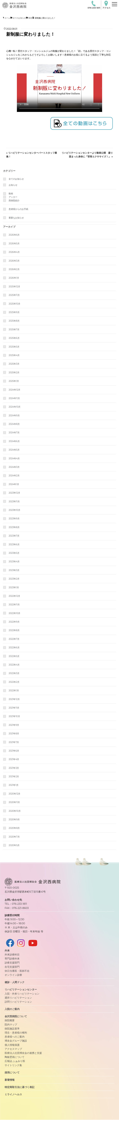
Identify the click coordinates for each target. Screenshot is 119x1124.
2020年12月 (14, 793)
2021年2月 (14, 776)
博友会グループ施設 (16, 1040)
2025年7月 (14, 329)
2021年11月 (14, 707)
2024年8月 (14, 424)
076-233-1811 (94, 5)
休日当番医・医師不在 (17, 970)
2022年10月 (14, 613)
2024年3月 (14, 467)
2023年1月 (14, 587)
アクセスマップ (13, 1048)
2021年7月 (14, 742)
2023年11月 (14, 501)
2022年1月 (14, 690)
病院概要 (10, 1020)
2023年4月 (14, 561)
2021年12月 (14, 699)
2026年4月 (14, 252)
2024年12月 (14, 389)
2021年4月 (14, 759)
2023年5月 (14, 553)
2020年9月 (14, 819)
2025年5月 (14, 346)
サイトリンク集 (13, 1065)
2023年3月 (14, 570)
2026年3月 (14, 260)
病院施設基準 (12, 1028)
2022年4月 (14, 664)
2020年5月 (14, 845)
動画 (11, 193)
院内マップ (11, 1024)
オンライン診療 (13, 974)
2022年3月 (14, 673)
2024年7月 (14, 432)
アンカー (13, 197)
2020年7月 (14, 836)
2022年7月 (14, 639)
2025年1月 (14, 381)
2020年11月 (14, 802)
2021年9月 (14, 725)
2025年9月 (14, 312)
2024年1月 (14, 484)
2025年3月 (14, 363)
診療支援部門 (12, 962)
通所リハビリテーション (18, 997)
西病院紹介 (14, 200)
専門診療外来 (12, 958)
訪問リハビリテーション (18, 1001)
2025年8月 (14, 320)
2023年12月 (14, 492)
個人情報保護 (12, 1044)
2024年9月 (14, 415)
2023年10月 (14, 510)
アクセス (106, 5)
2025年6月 (14, 338)
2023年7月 (14, 535)
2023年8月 (14, 527)
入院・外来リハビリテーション (22, 993)
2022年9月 (14, 621)
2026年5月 (14, 243)
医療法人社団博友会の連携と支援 (23, 1052)
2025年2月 (14, 372)
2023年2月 (14, 578)
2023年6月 (14, 544)
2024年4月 (14, 458)
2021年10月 (14, 716)
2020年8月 (14, 828)
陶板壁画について (14, 1057)
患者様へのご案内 (14, 1036)
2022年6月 (14, 647)
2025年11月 (14, 295)
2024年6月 (14, 441)
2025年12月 (14, 286)
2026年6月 (14, 234)
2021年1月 (13, 785)
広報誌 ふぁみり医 (15, 1061)
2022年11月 (14, 604)
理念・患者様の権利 (16, 1032)
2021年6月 (14, 750)
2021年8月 (14, 733)
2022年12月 (14, 596)
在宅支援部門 (12, 966)
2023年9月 (14, 518)
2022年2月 (14, 682)
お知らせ (13, 185)
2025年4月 (14, 355)
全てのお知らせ (16, 179)
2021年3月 (14, 768)
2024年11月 (14, 398)
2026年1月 (14, 277)
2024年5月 (14, 449)
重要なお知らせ (16, 217)
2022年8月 (14, 630)
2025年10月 (14, 303)
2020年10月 (15, 811)
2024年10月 (14, 406)
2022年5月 (14, 656)
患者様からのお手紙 (18, 209)
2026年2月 (14, 269)
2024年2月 (14, 475)
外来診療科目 (12, 954)
